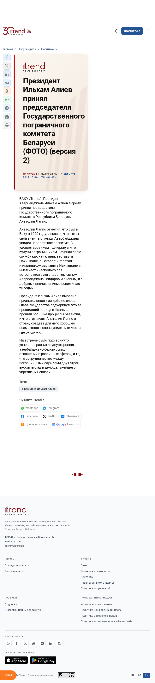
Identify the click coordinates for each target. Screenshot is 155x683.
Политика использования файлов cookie (106, 621)
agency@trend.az (14, 545)
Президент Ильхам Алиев (39, 388)
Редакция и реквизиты (95, 571)
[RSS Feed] (59, 643)
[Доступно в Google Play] (43, 660)
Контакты (87, 577)
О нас (84, 565)
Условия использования (96, 604)
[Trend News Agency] (15, 510)
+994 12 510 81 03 (15, 541)
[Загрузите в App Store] (16, 660)
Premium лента (14, 571)
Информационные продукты (23, 609)
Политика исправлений (95, 588)
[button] (6, 57)
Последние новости (17, 565)
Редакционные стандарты (97, 582)
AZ (139, 675)
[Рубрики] (148, 31)
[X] (25, 643)
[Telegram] (42, 643)
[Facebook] (16, 643)
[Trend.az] (17, 31)
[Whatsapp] (8, 643)
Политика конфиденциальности (101, 609)
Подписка (11, 604)
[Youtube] (33, 643)
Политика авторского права (99, 615)
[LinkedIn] (50, 643)
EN (132, 675)
